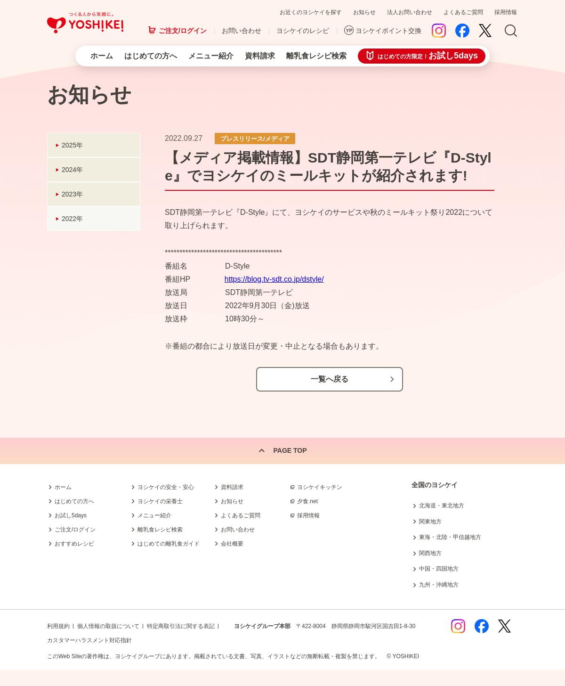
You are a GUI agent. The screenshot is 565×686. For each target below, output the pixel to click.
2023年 (72, 194)
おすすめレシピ (74, 543)
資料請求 (260, 56)
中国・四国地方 (439, 568)
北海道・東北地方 (441, 505)
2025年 (72, 145)
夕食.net (307, 501)
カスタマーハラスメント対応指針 (89, 640)
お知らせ (364, 12)
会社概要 (232, 543)
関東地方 (430, 521)
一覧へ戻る (329, 379)
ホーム (101, 56)
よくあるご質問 (463, 12)
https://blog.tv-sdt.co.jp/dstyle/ (274, 279)
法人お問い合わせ (409, 12)
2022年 (72, 218)
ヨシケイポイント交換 (388, 30)
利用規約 (58, 626)
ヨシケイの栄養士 (160, 501)
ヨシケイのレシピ (302, 30)
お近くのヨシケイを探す (311, 12)
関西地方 (430, 553)
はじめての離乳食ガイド (168, 543)
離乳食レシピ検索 (316, 56)
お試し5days (71, 515)
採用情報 (505, 12)
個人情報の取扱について (108, 626)
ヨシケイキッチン (319, 487)
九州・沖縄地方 (439, 584)
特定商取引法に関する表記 (181, 626)
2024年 (72, 169)
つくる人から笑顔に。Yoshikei (85, 22)
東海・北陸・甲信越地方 (450, 537)
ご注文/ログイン (183, 30)
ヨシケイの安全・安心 (165, 487)
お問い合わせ (241, 30)
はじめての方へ (150, 56)
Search (511, 31)
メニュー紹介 (211, 56)
